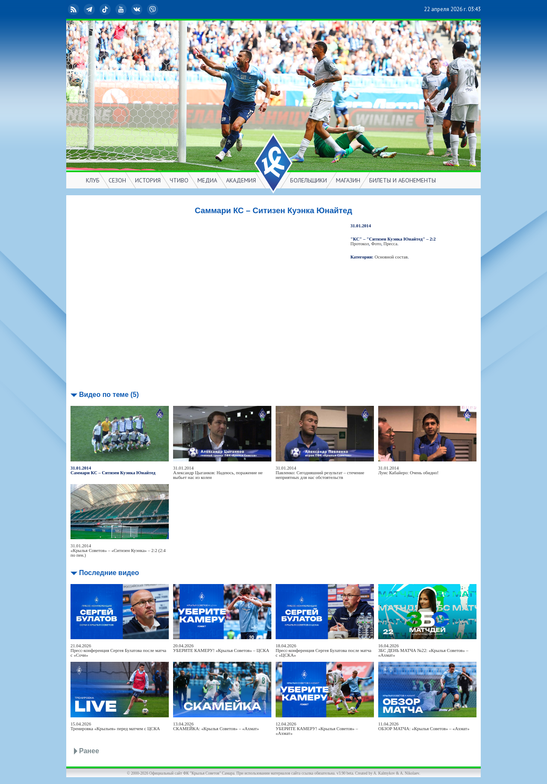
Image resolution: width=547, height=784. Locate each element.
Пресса (390, 243)
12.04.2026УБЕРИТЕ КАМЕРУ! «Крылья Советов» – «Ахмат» (317, 729)
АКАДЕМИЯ (241, 180)
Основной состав (391, 257)
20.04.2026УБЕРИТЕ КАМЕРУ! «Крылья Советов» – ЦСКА (221, 648)
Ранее (89, 751)
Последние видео (109, 572)
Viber (153, 9)
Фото (376, 243)
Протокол (359, 243)
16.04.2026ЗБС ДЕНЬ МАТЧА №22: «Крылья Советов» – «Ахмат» (423, 650)
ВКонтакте (137, 9)
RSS (74, 9)
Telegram (90, 9)
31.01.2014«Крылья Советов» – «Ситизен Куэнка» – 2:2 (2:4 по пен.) (118, 550)
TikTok (106, 9)
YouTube (121, 9)
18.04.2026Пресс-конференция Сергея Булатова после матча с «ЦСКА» (323, 650)
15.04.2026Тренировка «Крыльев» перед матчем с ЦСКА (115, 726)
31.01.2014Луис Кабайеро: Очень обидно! (408, 470)
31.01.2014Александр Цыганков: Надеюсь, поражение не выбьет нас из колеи (217, 473)
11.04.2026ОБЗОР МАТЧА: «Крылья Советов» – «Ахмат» (424, 726)
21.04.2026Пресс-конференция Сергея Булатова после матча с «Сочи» (118, 650)
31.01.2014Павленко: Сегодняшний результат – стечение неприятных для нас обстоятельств (320, 473)
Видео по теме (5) (109, 394)
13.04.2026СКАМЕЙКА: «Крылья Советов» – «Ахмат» (216, 726)
